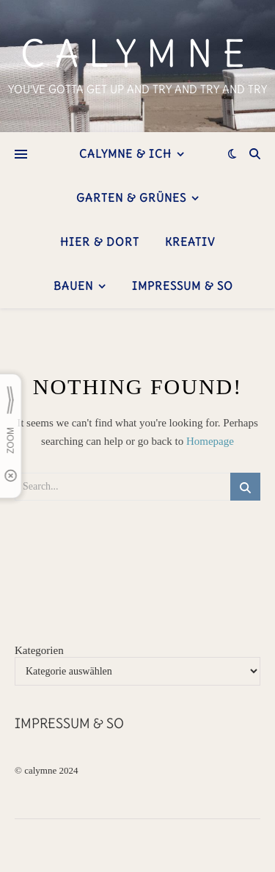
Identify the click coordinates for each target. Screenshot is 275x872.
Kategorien (39, 650)
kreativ (190, 242)
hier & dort (99, 242)
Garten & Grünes (131, 198)
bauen (73, 286)
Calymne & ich (125, 154)
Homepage (210, 441)
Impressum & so (182, 286)
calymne (137, 54)
